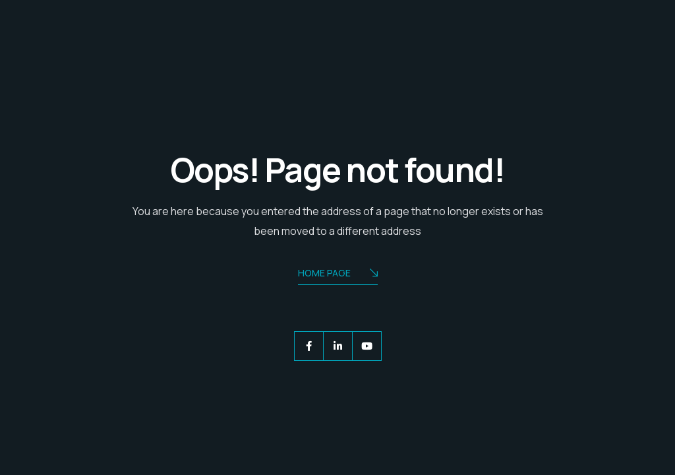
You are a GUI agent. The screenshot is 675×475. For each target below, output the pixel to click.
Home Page (338, 274)
